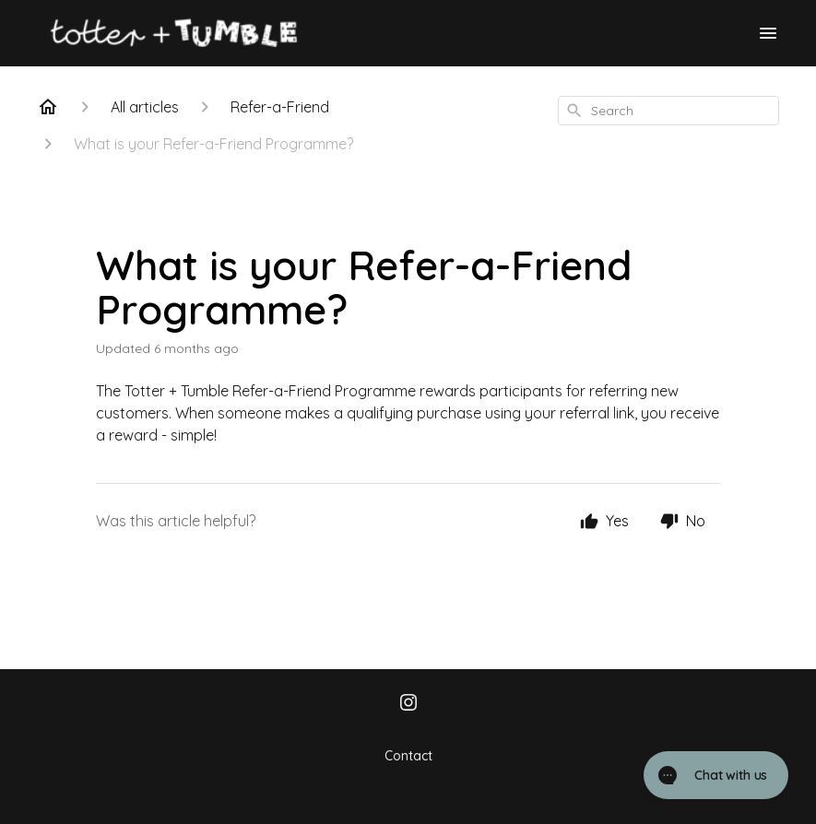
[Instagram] (408, 704)
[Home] (48, 107)
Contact (408, 755)
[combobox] (668, 110)
